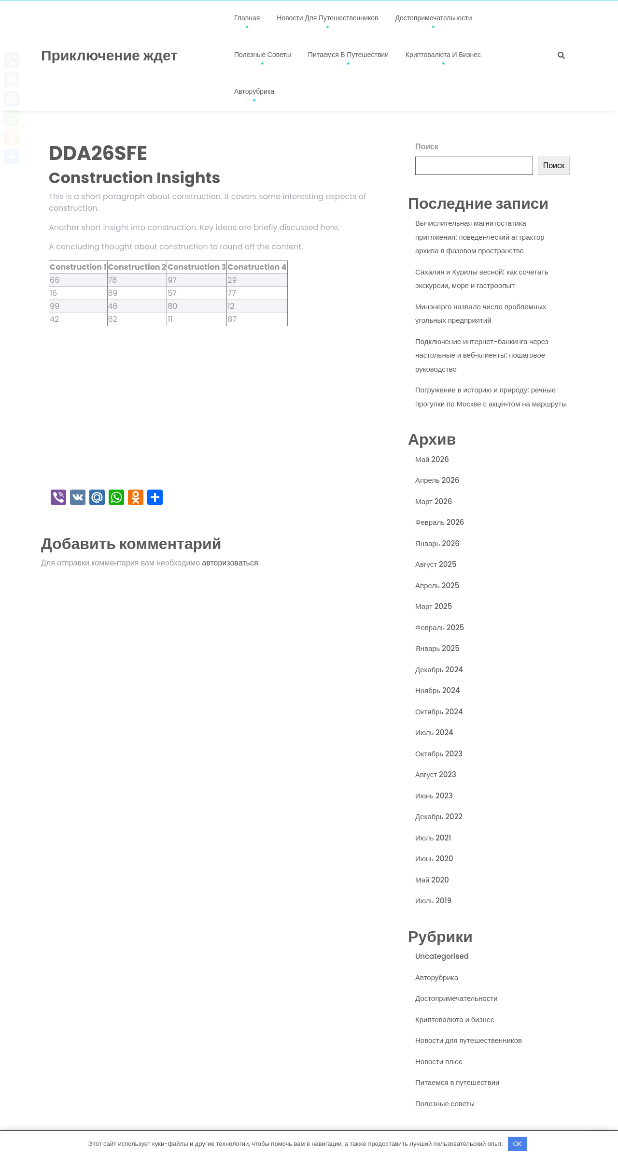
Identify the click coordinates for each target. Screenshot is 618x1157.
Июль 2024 (434, 732)
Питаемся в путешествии (348, 54)
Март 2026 (433, 501)
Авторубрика (254, 91)
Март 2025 (433, 606)
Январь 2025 (437, 648)
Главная (247, 18)
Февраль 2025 (439, 627)
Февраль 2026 (439, 522)
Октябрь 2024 (439, 712)
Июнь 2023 (434, 796)
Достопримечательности (433, 18)
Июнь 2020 (434, 858)
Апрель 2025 (437, 585)
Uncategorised (442, 956)
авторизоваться (230, 562)
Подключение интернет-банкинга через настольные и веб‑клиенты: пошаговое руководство (481, 355)
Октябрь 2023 (439, 754)
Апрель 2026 (437, 480)
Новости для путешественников (327, 18)
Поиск (426, 146)
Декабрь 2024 (439, 670)
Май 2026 (432, 459)
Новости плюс (439, 1061)
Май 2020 (432, 880)
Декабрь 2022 (439, 816)
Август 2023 (435, 774)
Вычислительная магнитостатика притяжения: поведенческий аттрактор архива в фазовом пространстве (480, 237)
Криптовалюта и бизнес (443, 54)
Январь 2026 (437, 543)
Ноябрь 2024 (437, 690)
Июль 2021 (433, 838)
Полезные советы (262, 54)
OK (517, 1143)
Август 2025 (436, 564)
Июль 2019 (433, 901)
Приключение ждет (109, 55)
